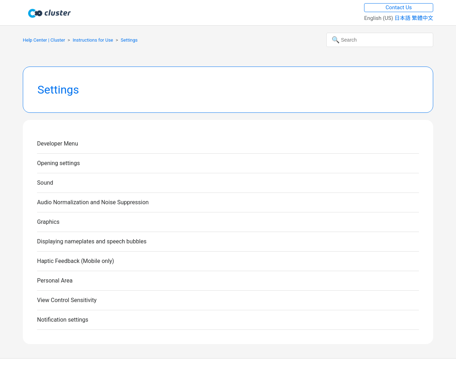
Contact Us (398, 7)
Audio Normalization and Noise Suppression (93, 202)
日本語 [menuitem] (403, 18)
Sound (45, 182)
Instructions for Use (93, 40)
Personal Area (55, 280)
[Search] (379, 40)
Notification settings (62, 319)
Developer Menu (57, 143)
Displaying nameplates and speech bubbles (91, 241)
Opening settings (58, 163)
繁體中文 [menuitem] (422, 18)
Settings (129, 40)
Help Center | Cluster (44, 40)
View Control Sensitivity (67, 300)
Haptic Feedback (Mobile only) (75, 261)
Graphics (48, 221)
